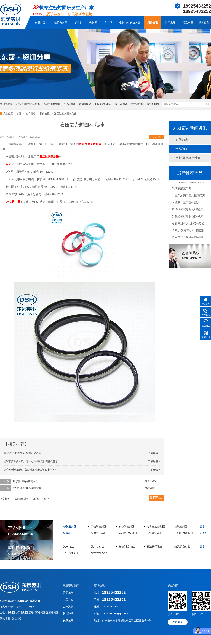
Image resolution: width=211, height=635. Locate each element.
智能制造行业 (127, 546)
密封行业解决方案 (129, 22)
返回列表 (156, 137)
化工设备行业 (71, 552)
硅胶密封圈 (181, 526)
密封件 (46, 498)
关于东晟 (170, 22)
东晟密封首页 (71, 585)
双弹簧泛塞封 (99, 532)
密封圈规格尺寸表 (188, 158)
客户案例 (68, 606)
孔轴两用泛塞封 (183, 532)
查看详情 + (150, 481)
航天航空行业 (182, 546)
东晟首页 (40, 22)
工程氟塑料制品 (103, 104)
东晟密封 (35, 498)
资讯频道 (30, 113)
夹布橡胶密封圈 (155, 526)
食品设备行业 (99, 552)
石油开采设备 (154, 546)
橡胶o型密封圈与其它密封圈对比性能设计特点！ (30, 469)
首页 (19, 113)
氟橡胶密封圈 (127, 526)
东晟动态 (181, 140)
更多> (203, 526)
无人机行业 (97, 546)
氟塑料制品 (85, 104)
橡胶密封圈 (60, 22)
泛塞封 (78, 22)
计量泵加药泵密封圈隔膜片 (189, 196)
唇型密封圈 (152, 104)
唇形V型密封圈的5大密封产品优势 (22, 453)
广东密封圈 (137, 104)
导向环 (108, 22)
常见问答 (181, 149)
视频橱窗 (203, 22)
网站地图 (5, 618)
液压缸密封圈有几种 (65, 113)
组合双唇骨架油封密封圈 (187, 238)
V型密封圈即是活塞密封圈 (27, 488)
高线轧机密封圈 (52, 104)
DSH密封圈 (121, 104)
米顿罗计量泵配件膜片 (186, 203)
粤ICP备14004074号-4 (22, 606)
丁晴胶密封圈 (99, 526)
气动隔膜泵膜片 (181, 189)
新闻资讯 (152, 22)
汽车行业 (68, 546)
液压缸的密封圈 (49, 156)
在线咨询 (177, 622)
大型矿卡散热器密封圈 (27, 104)
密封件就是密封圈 (90, 144)
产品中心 (68, 599)
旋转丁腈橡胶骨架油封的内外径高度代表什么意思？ (32, 461)
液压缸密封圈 (21, 498)
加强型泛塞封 (154, 532)
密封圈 (93, 22)
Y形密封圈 (69, 104)
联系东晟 (188, 22)
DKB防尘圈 (13, 201)
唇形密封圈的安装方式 (25, 481)
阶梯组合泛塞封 (128, 532)
